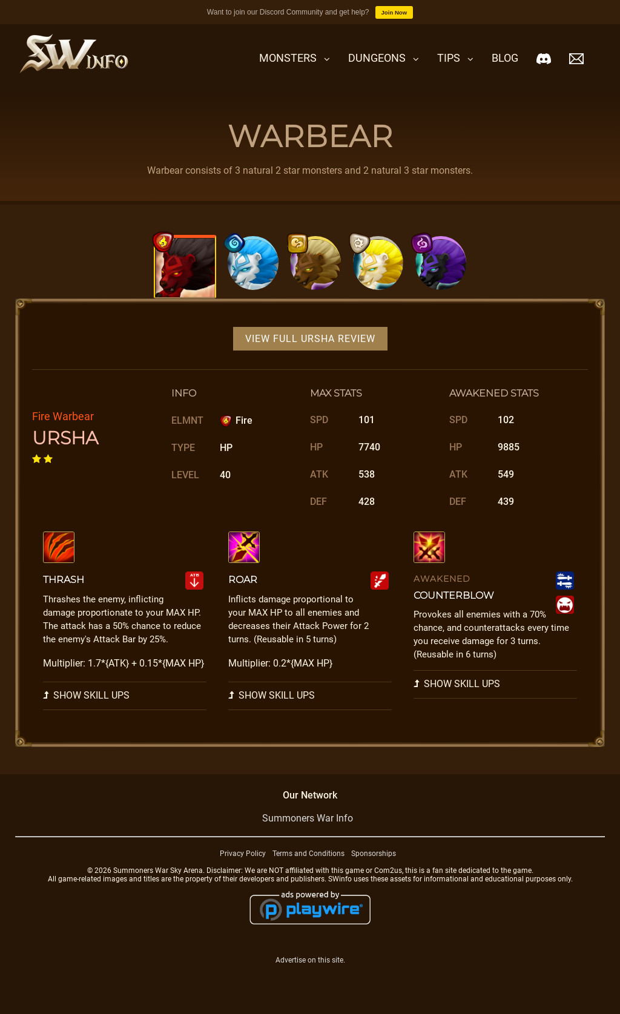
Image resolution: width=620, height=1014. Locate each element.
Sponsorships (373, 855)
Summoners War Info (307, 819)
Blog (505, 57)
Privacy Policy (243, 855)
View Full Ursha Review (310, 340)
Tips (448, 57)
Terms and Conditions (308, 855)
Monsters (288, 57)
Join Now (394, 12)
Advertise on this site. (310, 961)
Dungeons (377, 57)
